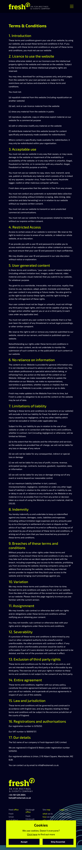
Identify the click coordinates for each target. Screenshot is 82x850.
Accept (24, 841)
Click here (32, 834)
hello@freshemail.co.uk (20, 798)
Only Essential (58, 841)
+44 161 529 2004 (17, 795)
